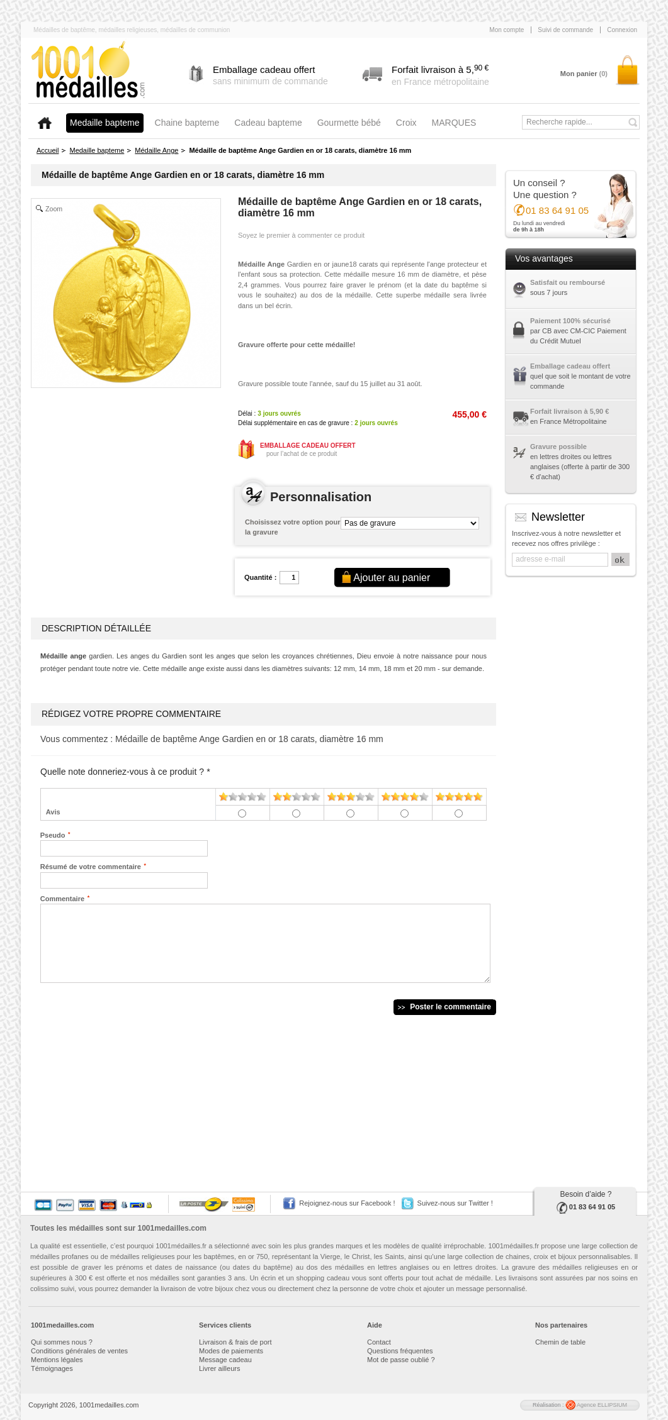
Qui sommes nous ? (62, 1342)
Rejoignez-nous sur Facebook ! (347, 1203)
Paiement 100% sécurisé (570, 320)
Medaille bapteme (96, 150)
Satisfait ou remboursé (567, 282)
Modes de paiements (231, 1351)
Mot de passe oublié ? (401, 1359)
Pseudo (52, 834)
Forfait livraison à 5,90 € (569, 411)
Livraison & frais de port (235, 1342)
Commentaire (62, 898)
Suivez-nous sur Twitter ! (455, 1203)
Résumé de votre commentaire (90, 866)
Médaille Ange (156, 150)
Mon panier (584, 73)
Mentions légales (57, 1359)
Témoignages (52, 1368)
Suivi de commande (565, 29)
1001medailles (89, 70)
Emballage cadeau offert (570, 366)
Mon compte (506, 29)
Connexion (622, 29)
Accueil (48, 150)
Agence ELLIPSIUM (596, 1405)
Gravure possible (558, 446)
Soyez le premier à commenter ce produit (301, 235)
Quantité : (260, 577)
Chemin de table (560, 1342)
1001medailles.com (172, 1228)
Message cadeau (225, 1359)
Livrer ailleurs (219, 1368)
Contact (379, 1342)
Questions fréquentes (400, 1351)
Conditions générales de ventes (79, 1351)
